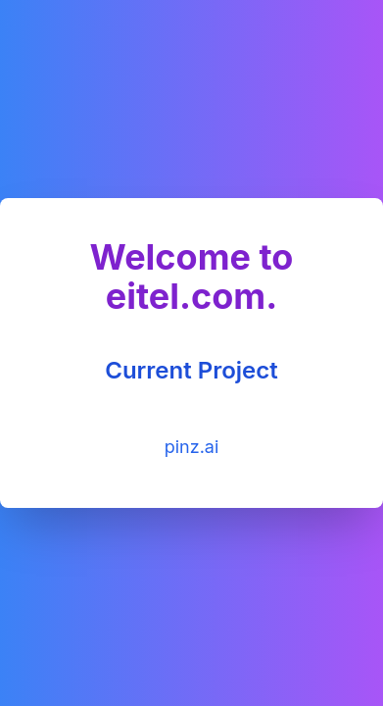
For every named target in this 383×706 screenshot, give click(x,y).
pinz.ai (192, 446)
